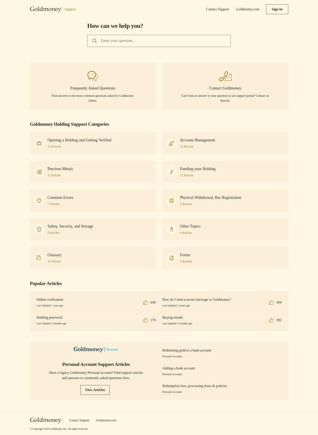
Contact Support (217, 9)
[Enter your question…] (159, 41)
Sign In (277, 9)
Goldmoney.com (247, 9)
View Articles (95, 390)
